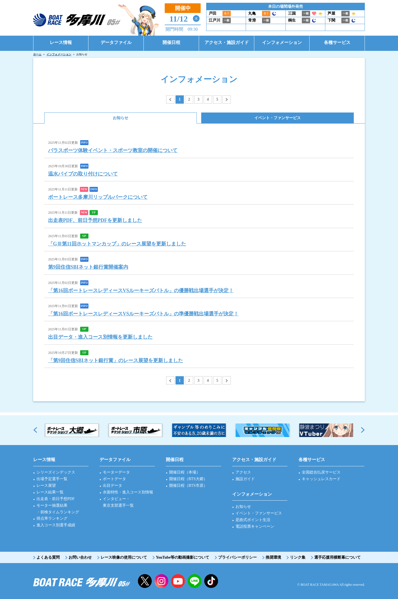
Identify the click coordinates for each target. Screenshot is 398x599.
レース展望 (46, 485)
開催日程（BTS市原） (188, 485)
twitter (145, 581)
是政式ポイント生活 (252, 520)
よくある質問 (48, 557)
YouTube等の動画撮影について (182, 557)
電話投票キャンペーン (254, 526)
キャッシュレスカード (321, 479)
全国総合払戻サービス (321, 472)
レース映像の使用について (124, 557)
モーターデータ (116, 472)
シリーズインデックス (55, 472)
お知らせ (243, 506)
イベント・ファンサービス (258, 513)
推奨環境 (273, 557)
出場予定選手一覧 (51, 479)
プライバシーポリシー (237, 557)
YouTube (178, 581)
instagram (161, 581)
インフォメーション (58, 54)
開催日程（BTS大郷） (188, 479)
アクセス (243, 472)
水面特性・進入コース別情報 (128, 492)
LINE (194, 581)
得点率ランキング (51, 518)
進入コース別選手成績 (55, 525)
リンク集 (297, 557)
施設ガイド (245, 479)
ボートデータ (114, 479)
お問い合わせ (80, 557)
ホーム (37, 54)
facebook (211, 581)
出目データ (112, 485)
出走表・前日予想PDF (55, 499)
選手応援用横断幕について (337, 557)
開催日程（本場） (184, 472)
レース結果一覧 (50, 492)
